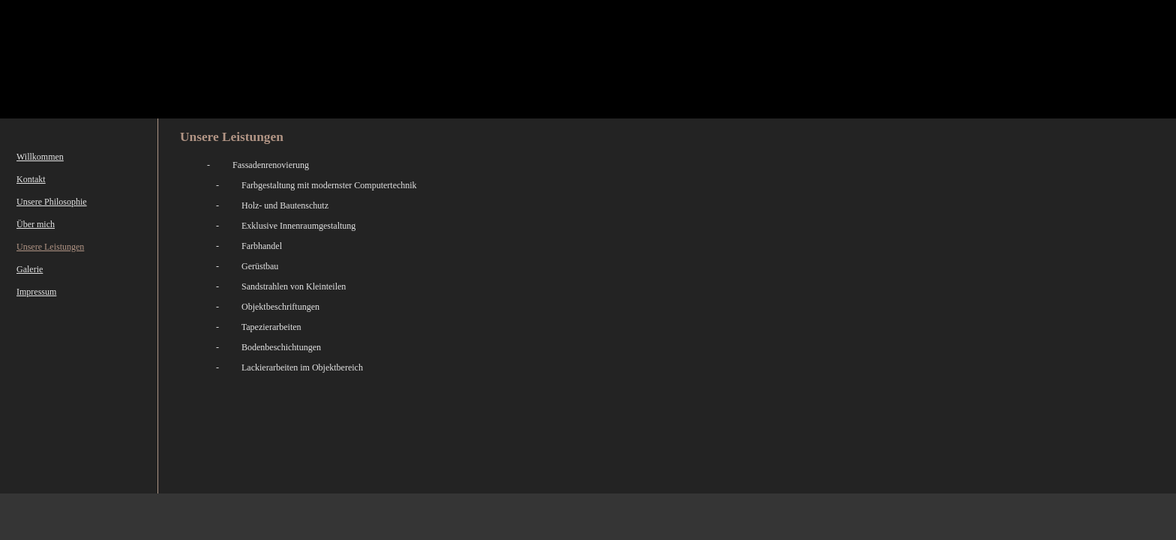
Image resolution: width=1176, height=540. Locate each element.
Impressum (36, 291)
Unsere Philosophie (51, 201)
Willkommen (40, 157)
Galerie (29, 269)
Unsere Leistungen (50, 247)
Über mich (35, 224)
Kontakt (31, 179)
